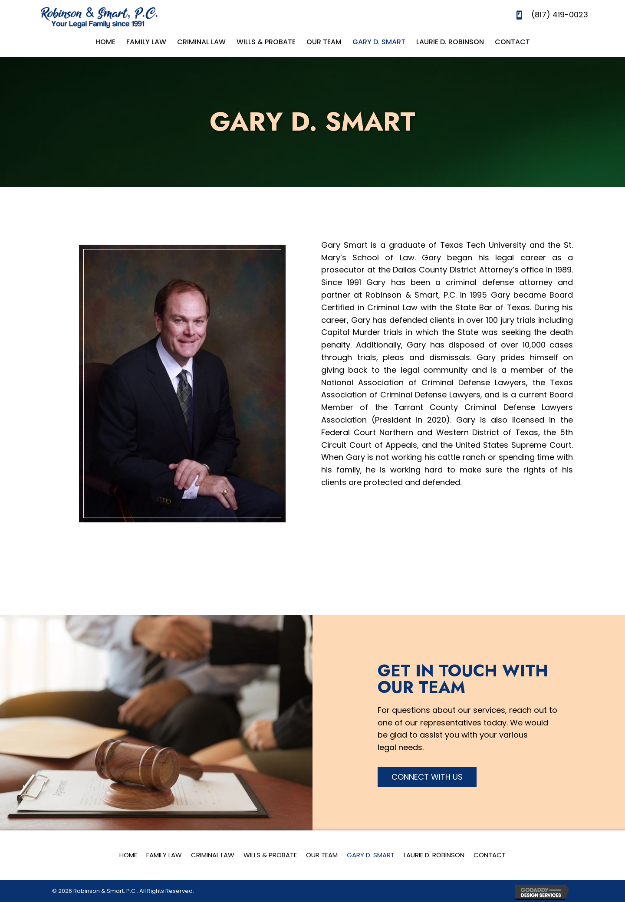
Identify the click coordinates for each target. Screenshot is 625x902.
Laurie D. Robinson (434, 854)
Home (128, 854)
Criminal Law (212, 854)
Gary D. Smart (371, 854)
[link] (105, 42)
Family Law (164, 854)
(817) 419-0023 (559, 14)
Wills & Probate (270, 854)
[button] (427, 777)
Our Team (322, 854)
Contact (490, 854)
